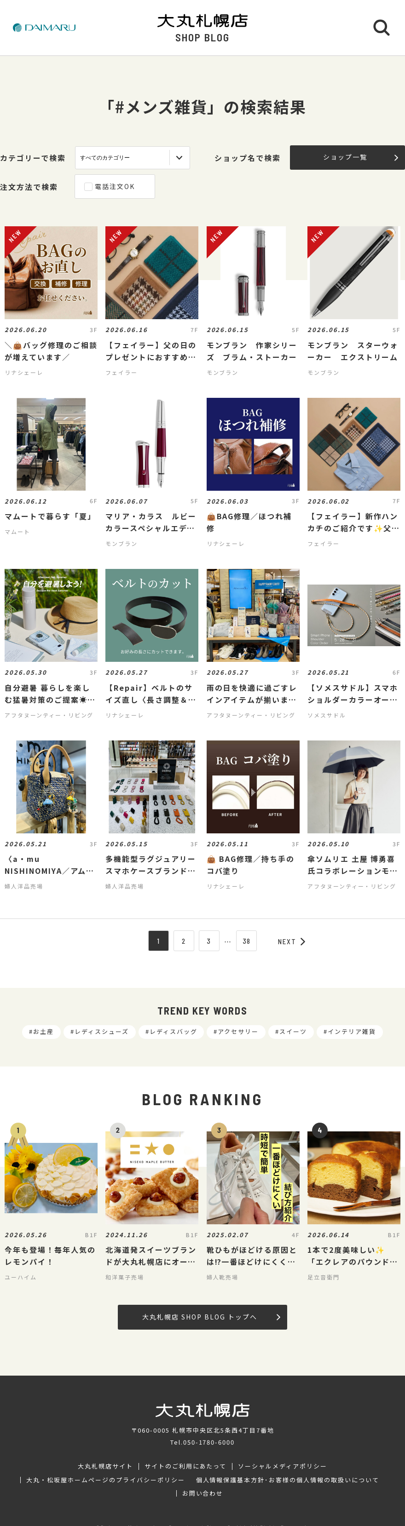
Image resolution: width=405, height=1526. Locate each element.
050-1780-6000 (209, 1442)
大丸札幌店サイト (105, 1466)
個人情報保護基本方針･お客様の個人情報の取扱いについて (287, 1480)
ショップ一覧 (360, 156)
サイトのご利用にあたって (186, 1466)
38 (247, 941)
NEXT (292, 941)
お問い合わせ (203, 1493)
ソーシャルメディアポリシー (282, 1466)
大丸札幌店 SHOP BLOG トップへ (211, 1316)
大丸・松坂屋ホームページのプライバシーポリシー (105, 1480)
